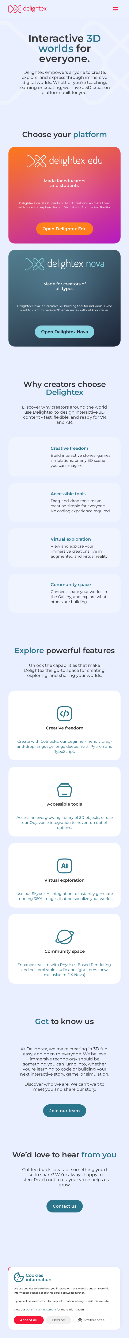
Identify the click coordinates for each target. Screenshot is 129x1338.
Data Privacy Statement (41, 1309)
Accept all (28, 1320)
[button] (115, 9)
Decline (58, 1320)
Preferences (94, 1320)
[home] (27, 9)
